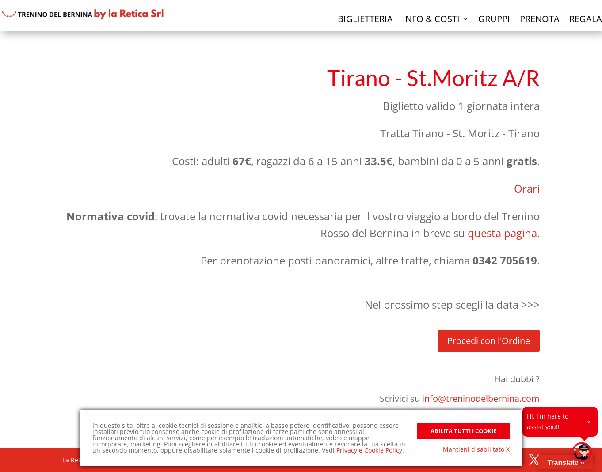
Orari (527, 188)
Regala (585, 19)
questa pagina (502, 233)
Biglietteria (365, 19)
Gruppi (494, 19)
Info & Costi (431, 19)
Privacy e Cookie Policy (369, 450)
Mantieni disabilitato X (476, 449)
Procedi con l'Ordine (488, 341)
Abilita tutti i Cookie (463, 431)
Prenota (540, 19)
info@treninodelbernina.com (481, 398)
